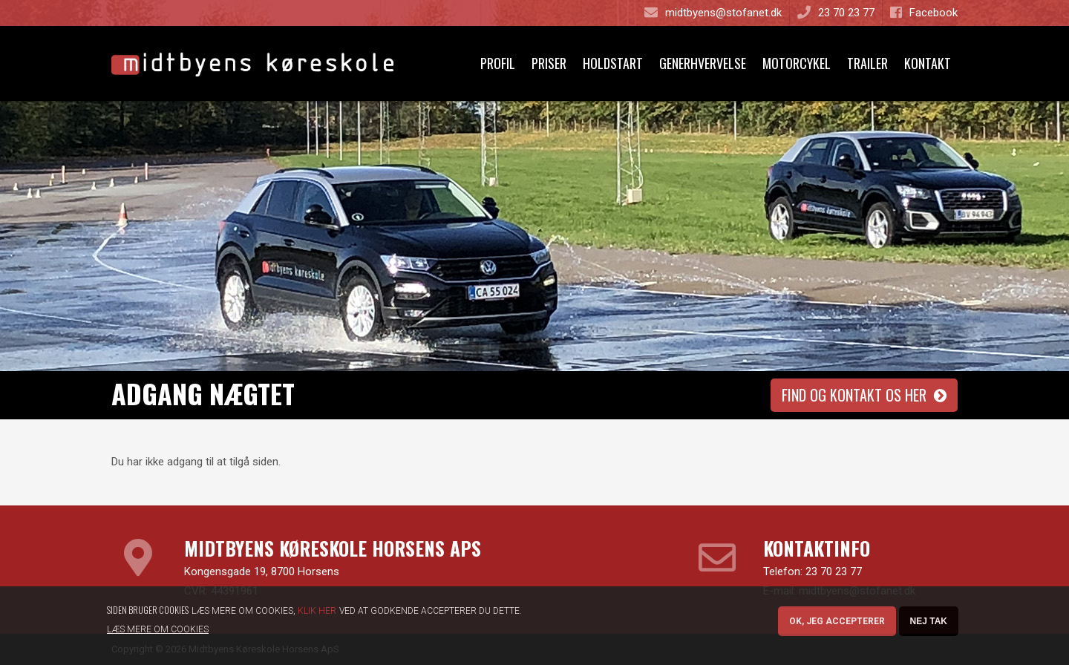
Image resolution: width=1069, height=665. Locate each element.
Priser (549, 63)
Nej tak (928, 624)
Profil (497, 63)
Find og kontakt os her (854, 395)
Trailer (867, 63)
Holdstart (613, 63)
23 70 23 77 (833, 571)
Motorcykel (796, 63)
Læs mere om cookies (158, 632)
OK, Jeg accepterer (837, 624)
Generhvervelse (702, 63)
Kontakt (927, 63)
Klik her (317, 614)
